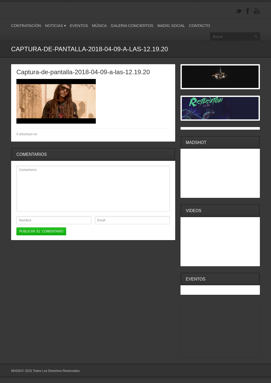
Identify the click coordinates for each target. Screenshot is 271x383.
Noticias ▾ (55, 26)
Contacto (199, 26)
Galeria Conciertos (132, 26)
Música (99, 26)
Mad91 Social (171, 26)
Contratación (26, 26)
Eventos (79, 26)
